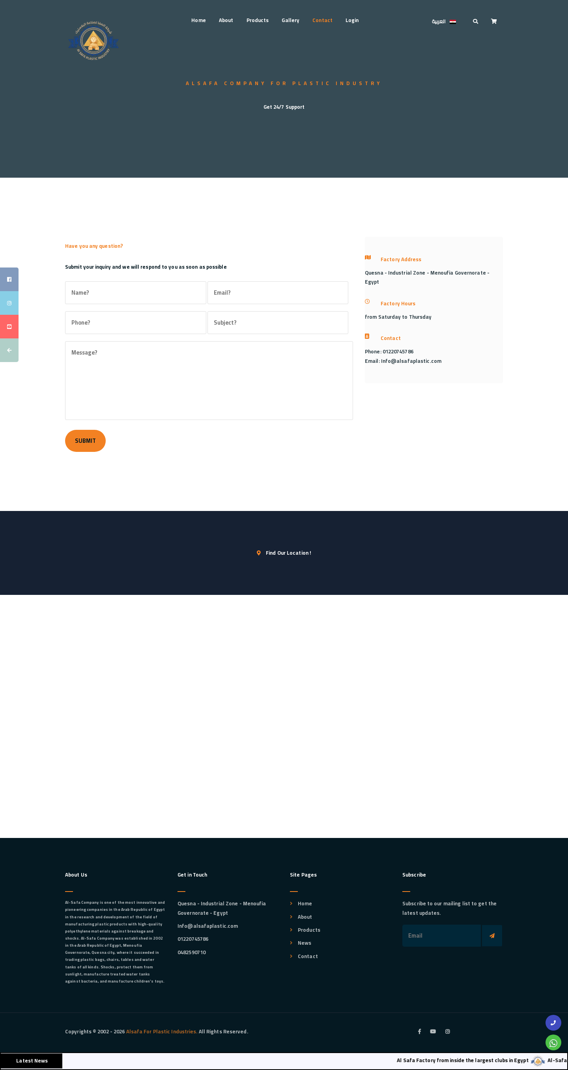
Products (258, 20)
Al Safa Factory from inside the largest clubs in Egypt (470, 1060)
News (304, 942)
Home (198, 20)
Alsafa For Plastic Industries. (161, 1031)
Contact (322, 20)
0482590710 (192, 952)
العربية (446, 22)
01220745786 (193, 939)
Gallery (290, 20)
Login (352, 20)
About (226, 20)
